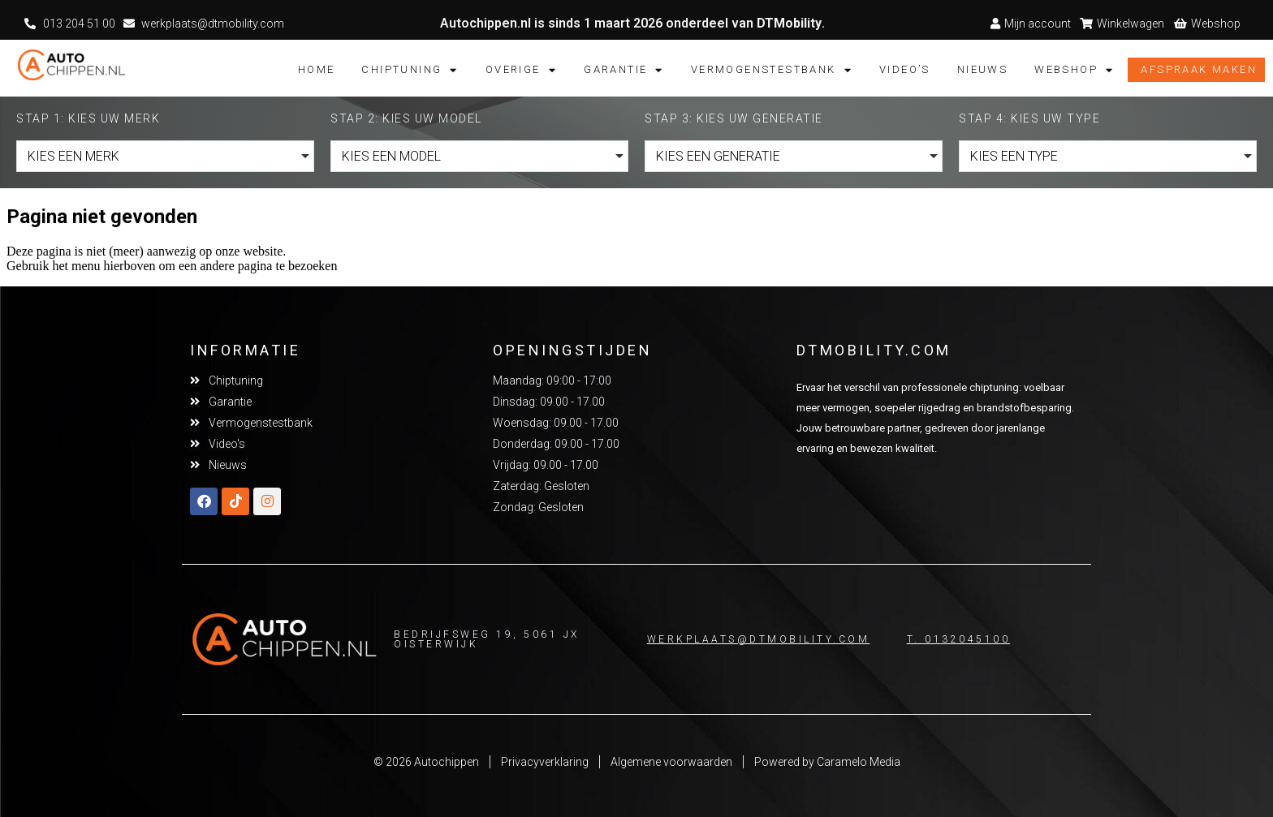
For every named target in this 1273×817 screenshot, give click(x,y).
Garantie (624, 70)
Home (316, 69)
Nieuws (982, 69)
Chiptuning (409, 70)
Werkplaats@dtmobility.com (758, 639)
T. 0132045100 (959, 639)
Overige (521, 70)
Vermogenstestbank (771, 70)
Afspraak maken (1199, 69)
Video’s (904, 69)
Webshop (1074, 70)
